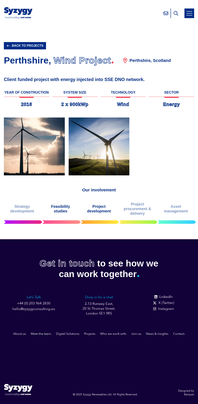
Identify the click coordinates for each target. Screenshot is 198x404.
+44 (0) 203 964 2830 (33, 303)
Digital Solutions (67, 334)
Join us (136, 334)
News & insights (157, 334)
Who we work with (113, 334)
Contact (178, 334)
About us (19, 334)
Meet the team (41, 334)
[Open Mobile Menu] (189, 13)
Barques (189, 394)
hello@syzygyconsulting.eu (33, 309)
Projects (89, 334)
